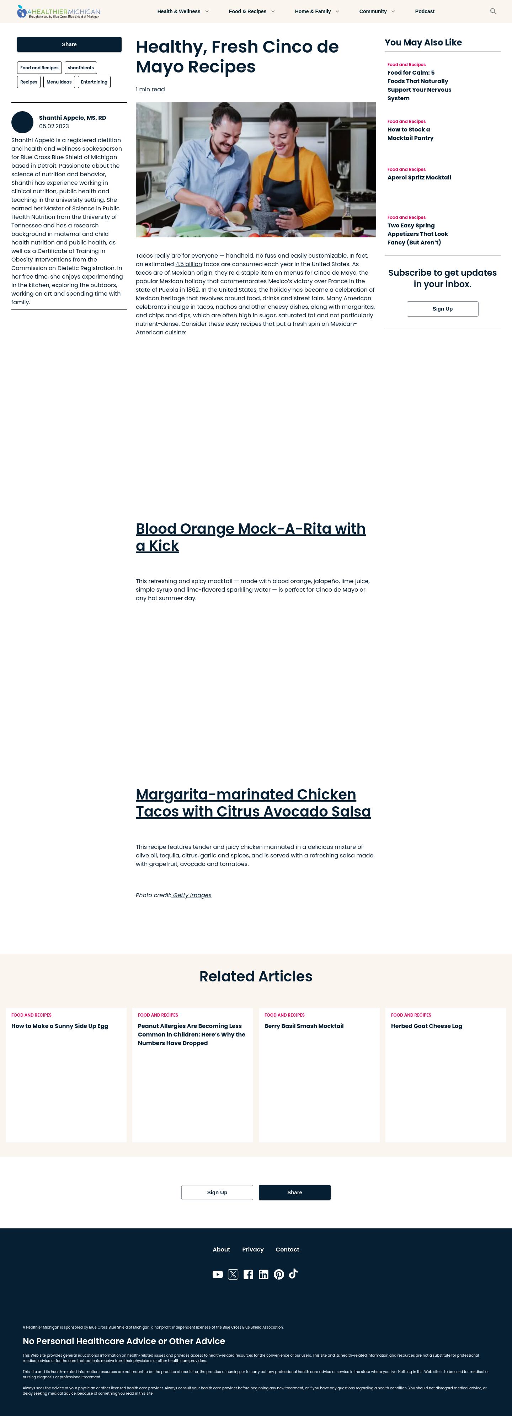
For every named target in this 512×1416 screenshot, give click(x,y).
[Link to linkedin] (263, 1275)
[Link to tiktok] (294, 1275)
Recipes (28, 82)
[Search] (493, 11)
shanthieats (81, 68)
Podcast (424, 11)
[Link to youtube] (218, 1275)
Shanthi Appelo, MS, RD (72, 118)
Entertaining (94, 82)
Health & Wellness (183, 11)
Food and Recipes (39, 68)
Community (377, 11)
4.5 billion (189, 264)
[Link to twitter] (233, 1275)
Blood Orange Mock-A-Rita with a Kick (251, 537)
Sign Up (442, 309)
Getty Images (191, 895)
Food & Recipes (252, 11)
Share (69, 44)
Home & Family (317, 11)
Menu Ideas (59, 82)
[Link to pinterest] (279, 1275)
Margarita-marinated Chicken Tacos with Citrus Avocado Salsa (253, 803)
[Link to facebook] (248, 1275)
